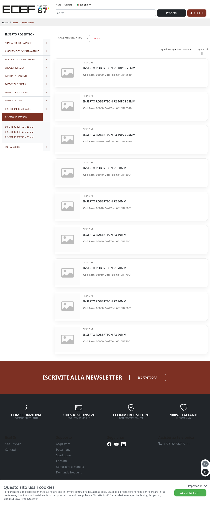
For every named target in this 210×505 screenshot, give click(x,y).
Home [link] (5, 22)
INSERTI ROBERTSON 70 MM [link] (19, 137)
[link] (26, 8)
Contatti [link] (68, 4)
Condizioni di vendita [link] (70, 467)
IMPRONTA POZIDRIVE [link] (16, 92)
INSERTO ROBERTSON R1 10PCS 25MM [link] (109, 68)
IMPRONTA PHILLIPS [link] (15, 84)
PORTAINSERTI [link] (12, 146)
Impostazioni (197, 486)
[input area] (105, 12)
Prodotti (171, 13)
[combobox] (73, 38)
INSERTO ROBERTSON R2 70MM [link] (104, 301)
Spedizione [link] (63, 455)
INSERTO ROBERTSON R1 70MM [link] (104, 268)
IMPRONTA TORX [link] (13, 100)
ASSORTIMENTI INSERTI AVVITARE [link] (22, 51)
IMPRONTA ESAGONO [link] (16, 76)
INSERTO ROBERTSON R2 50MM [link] (104, 201)
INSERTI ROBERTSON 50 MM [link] (19, 131)
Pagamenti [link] (63, 450)
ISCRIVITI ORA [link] (147, 378)
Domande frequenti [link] (69, 472)
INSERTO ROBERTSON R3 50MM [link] (104, 234)
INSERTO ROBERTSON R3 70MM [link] (104, 334)
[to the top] (205, 472)
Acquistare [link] (63, 444)
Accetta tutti (190, 492)
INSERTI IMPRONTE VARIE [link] (18, 108)
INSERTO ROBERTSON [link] (23, 22)
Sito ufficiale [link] (13, 444)
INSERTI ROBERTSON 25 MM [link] (19, 126)
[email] (205, 464)
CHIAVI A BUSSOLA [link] (14, 67)
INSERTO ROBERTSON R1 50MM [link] (104, 168)
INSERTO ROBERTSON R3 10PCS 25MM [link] (109, 134)
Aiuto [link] (59, 4)
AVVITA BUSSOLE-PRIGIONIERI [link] (20, 59)
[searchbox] (88, 42)
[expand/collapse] (46, 43)
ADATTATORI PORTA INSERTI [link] (19, 43)
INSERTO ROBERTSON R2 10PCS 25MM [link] (109, 101)
